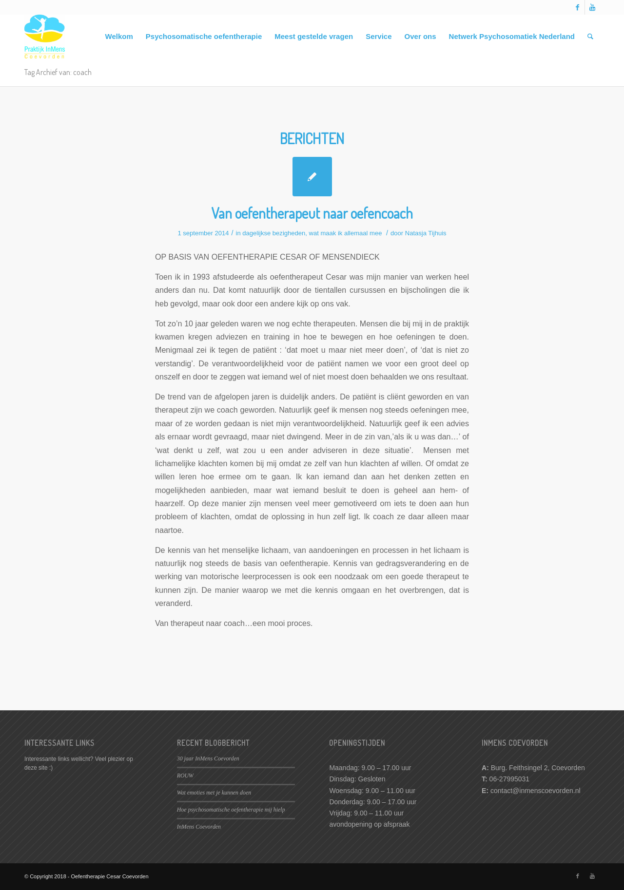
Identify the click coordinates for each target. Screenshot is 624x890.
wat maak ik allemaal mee (345, 233)
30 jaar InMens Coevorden (208, 758)
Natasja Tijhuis (426, 233)
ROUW (185, 775)
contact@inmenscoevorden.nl (535, 791)
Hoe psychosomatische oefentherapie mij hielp (231, 809)
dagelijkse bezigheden (273, 233)
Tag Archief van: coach (58, 72)
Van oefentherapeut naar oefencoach (312, 213)
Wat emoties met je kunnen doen (214, 792)
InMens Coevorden (199, 826)
